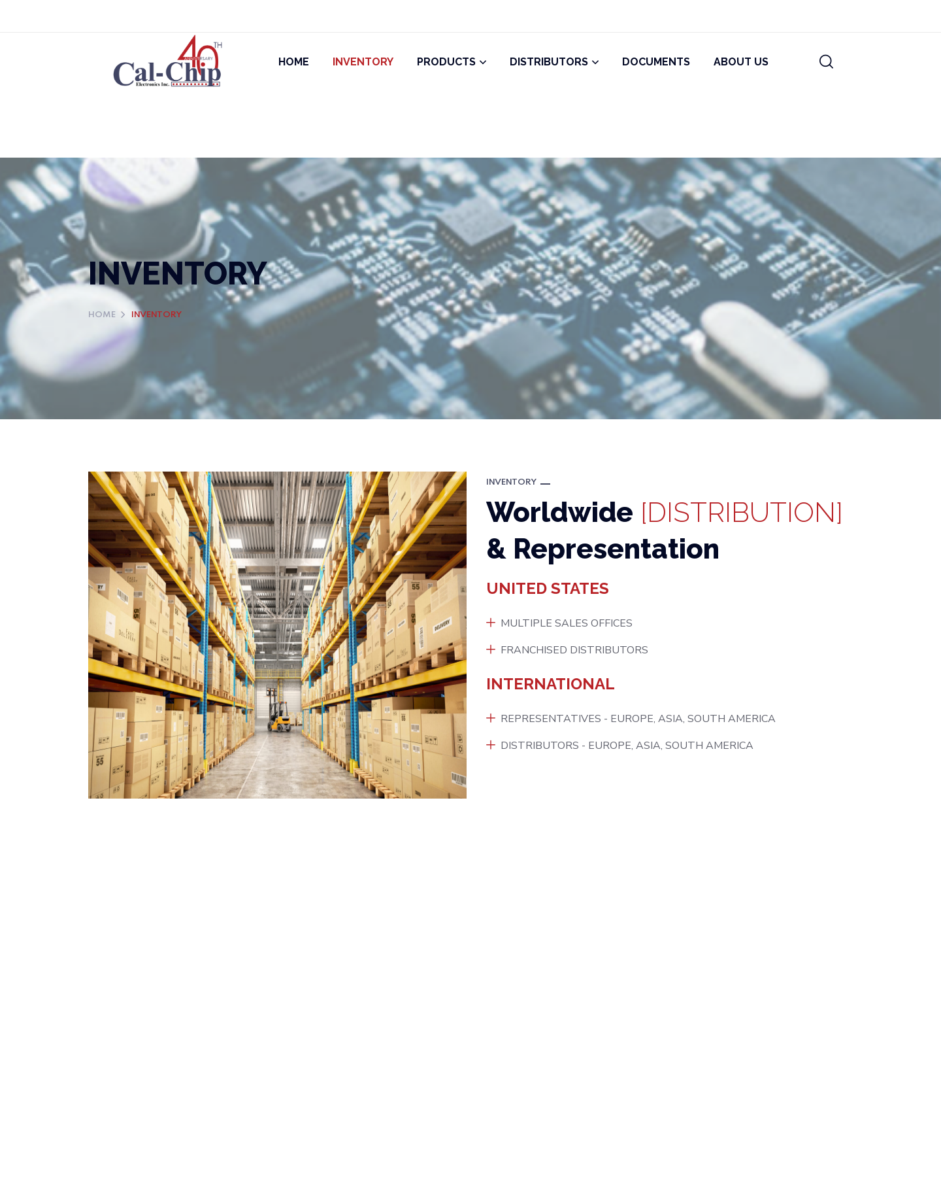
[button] (826, 62)
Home (102, 315)
